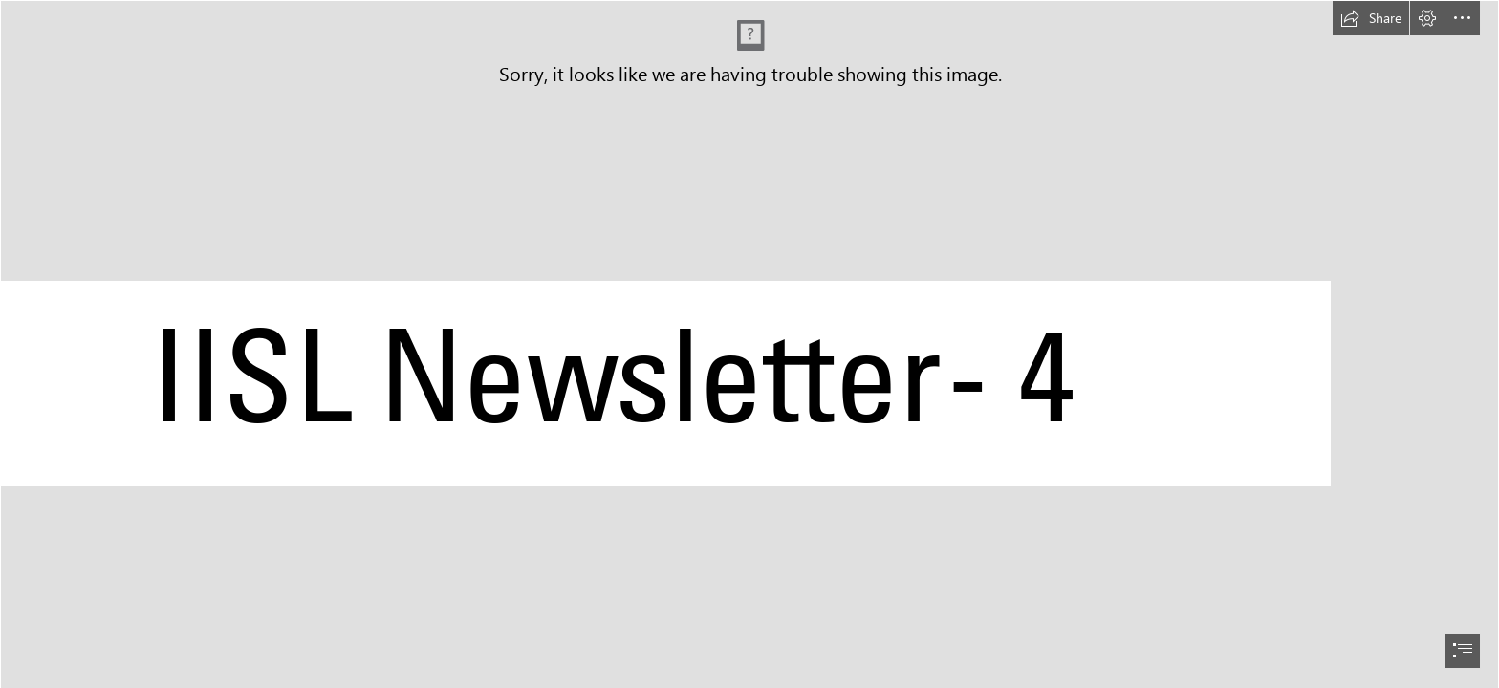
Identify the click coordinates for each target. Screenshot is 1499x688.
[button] (1371, 18)
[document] (749, 344)
